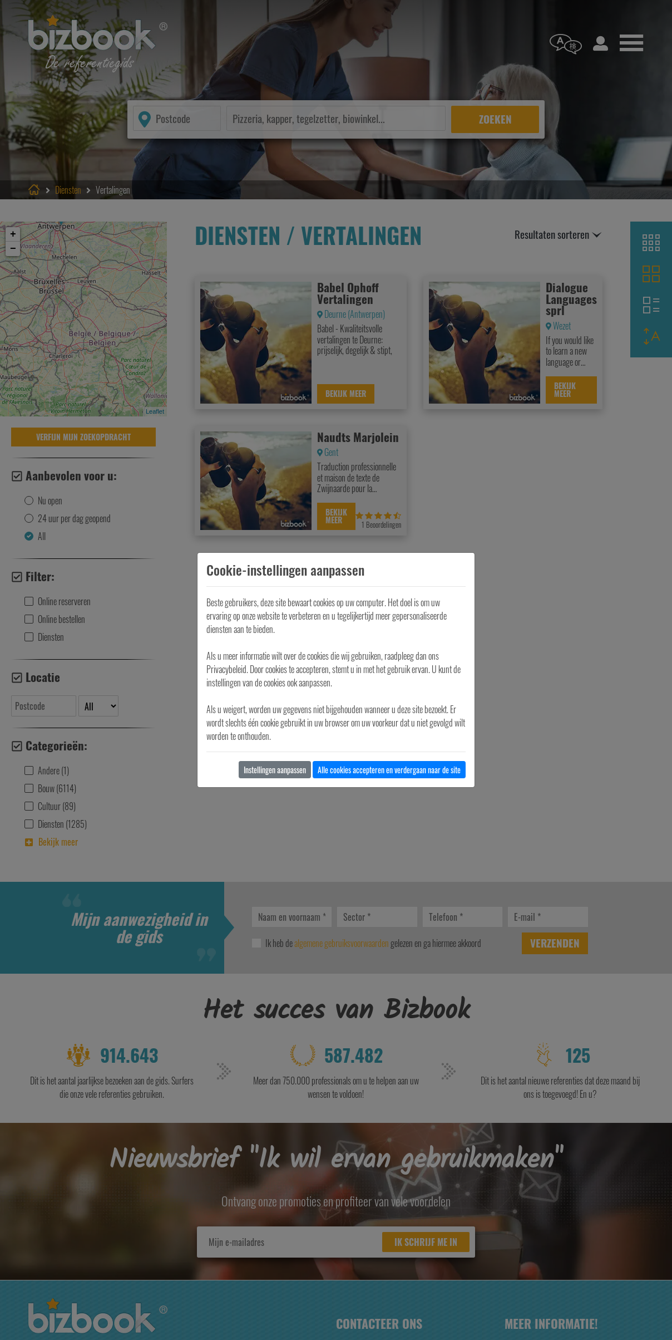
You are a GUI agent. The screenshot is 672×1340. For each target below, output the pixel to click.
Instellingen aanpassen (275, 769)
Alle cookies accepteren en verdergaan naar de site (389, 769)
